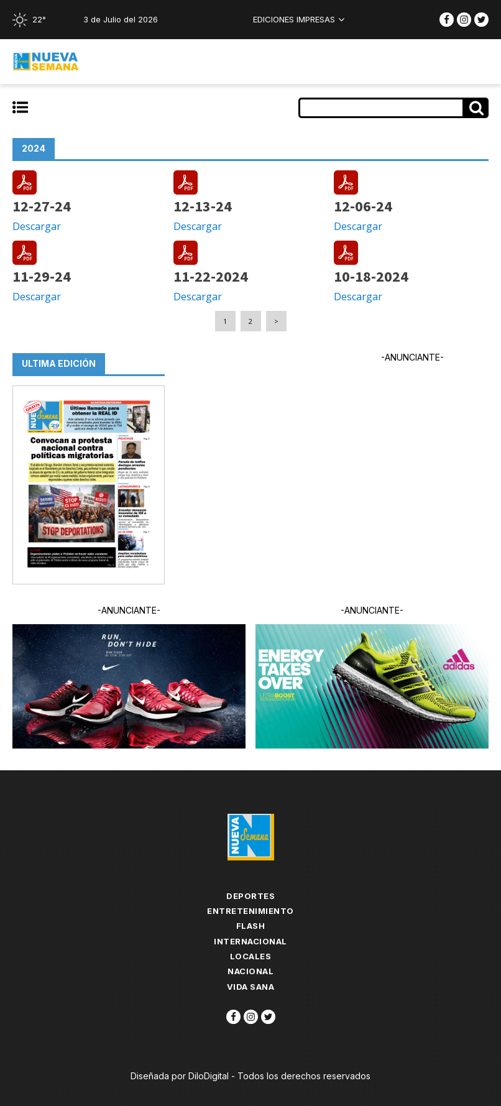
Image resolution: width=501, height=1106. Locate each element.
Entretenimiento (250, 911)
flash (250, 926)
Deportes (250, 896)
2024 (33, 148)
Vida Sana (251, 987)
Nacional (250, 971)
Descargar (36, 226)
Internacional (250, 941)
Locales (251, 956)
